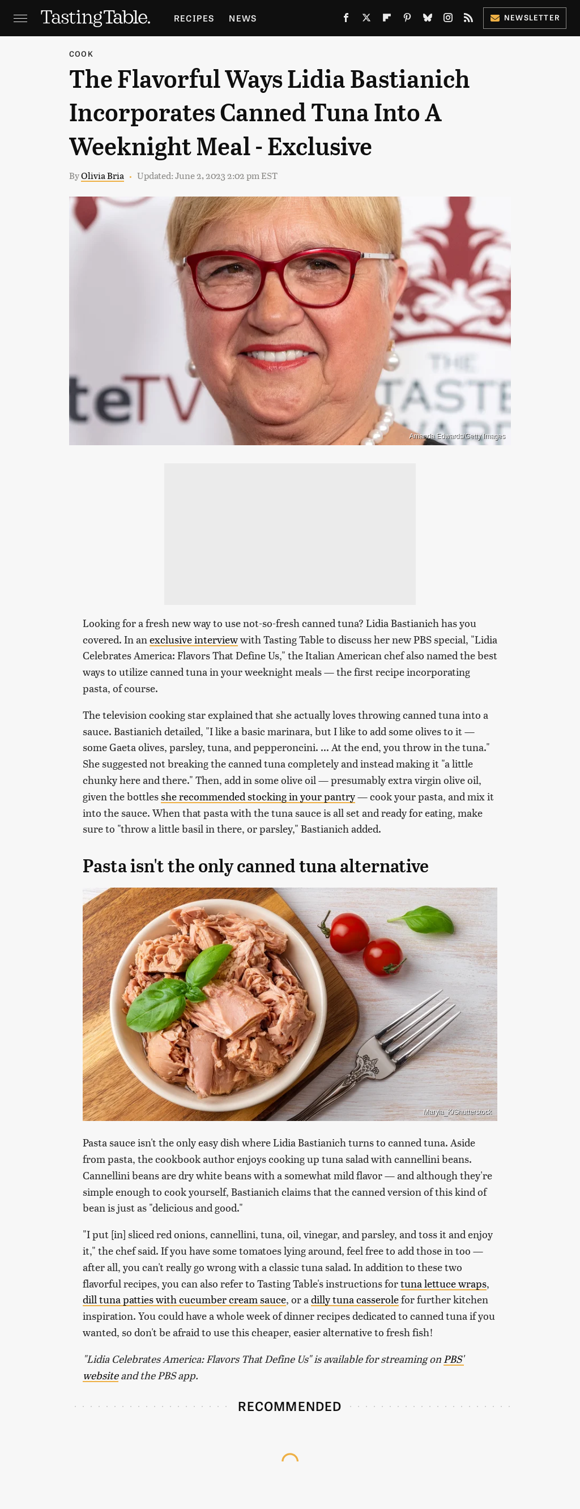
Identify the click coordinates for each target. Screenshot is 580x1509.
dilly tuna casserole (355, 1299)
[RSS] (468, 20)
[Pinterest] (407, 20)
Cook (81, 53)
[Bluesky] (427, 20)
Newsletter (524, 17)
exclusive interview (194, 639)
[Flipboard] (387, 20)
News (243, 17)
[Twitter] (366, 20)
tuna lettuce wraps (443, 1283)
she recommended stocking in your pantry (258, 796)
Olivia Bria (102, 175)
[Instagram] (448, 20)
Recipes (194, 17)
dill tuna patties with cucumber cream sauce (184, 1299)
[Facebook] (346, 20)
